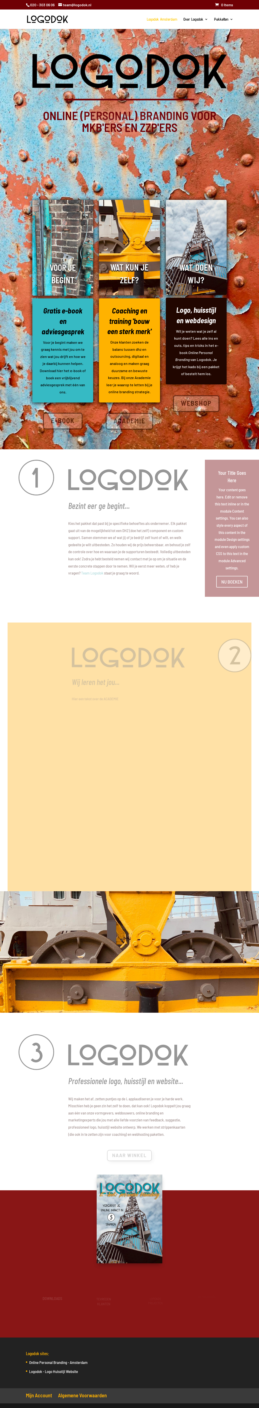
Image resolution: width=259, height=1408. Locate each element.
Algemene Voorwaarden (82, 1395)
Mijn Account (39, 1395)
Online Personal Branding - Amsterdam (58, 1362)
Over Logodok (193, 20)
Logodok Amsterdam (162, 20)
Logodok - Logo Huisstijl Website (53, 1371)
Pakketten (221, 20)
